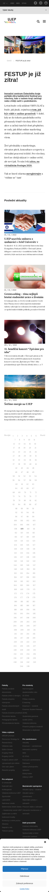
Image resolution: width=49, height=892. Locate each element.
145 (21, 565)
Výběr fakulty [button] (25, 10)
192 (15, 613)
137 (21, 557)
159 (34, 577)
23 (19, 452)
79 (19, 500)
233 (21, 654)
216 (15, 638)
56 (19, 480)
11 (34, 440)
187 (34, 605)
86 (30, 504)
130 (28, 549)
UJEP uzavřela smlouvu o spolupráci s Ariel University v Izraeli (21, 242)
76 (30, 496)
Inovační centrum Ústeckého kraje (22, 93)
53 (30, 476)
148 (15, 569)
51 (19, 476)
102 (28, 520)
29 (25, 456)
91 (33, 508)
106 (28, 525)
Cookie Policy (24, 889)
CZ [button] (5, 3)
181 (22, 601)
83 (14, 504)
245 (28, 666)
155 (34, 573)
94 (28, 512)
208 (15, 630)
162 (28, 581)
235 (34, 654)
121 (22, 541)
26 (36, 452)
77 (36, 496)
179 (34, 597)
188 (15, 610)
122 (28, 541)
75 (25, 496)
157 (21, 577)
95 (33, 512)
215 (34, 634)
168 (15, 589)
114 (28, 533)
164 (15, 585)
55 (14, 480)
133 (21, 553)
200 (15, 622)
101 (22, 520)
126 (28, 545)
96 (16, 517)
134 (28, 553)
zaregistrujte (33, 173)
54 (36, 476)
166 (28, 585)
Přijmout (24, 869)
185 (21, 605)
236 (15, 658)
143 (34, 561)
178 (28, 597)
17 (14, 448)
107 (34, 525)
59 (36, 480)
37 (14, 464)
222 (28, 642)
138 (28, 557)
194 (28, 613)
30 (30, 456)
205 (21, 626)
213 (21, 634)
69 (19, 492)
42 (16, 468)
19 (24, 448)
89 (22, 508)
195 (34, 613)
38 (19, 464)
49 (33, 472)
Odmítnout (24, 876)
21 (35, 448)
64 (16, 488)
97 (22, 517)
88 (16, 508)
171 (34, 589)
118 (28, 537)
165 (21, 585)
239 (34, 658)
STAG (24, 3)
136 (15, 557)
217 (21, 638)
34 (25, 460)
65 (22, 488)
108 (15, 529)
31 (36, 456)
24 (25, 452)
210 (28, 630)
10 (29, 440)
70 (25, 492)
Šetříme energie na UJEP (18, 404)
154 (28, 573)
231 (34, 650)
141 (22, 561)
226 (28, 646)
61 (22, 484)
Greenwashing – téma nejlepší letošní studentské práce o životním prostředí (23, 297)
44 (28, 468)
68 (14, 492)
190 (28, 610)
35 (30, 460)
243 (34, 662)
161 (22, 581)
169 (21, 589)
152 (15, 573)
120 (15, 541)
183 (34, 601)
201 (21, 622)
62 (27, 484)
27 (14, 456)
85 (25, 504)
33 (19, 460)
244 (21, 666)
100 (15, 520)
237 (21, 658)
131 (34, 549)
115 (34, 533)
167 (34, 585)
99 (33, 517)
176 (15, 597)
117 (22, 537)
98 (27, 517)
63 (33, 484)
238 (28, 658)
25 (30, 452)
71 (30, 492)
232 (15, 654)
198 (28, 618)
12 (14, 444)
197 (21, 618)
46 (16, 472)
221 (21, 642)
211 (34, 630)
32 (14, 460)
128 (15, 549)
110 (28, 529)
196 (15, 618)
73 (14, 496)
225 (21, 646)
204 (14, 626)
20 (30, 448)
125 (21, 545)
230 (28, 650)
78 (14, 500)
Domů (9, 61)
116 (16, 537)
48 (27, 472)
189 (21, 610)
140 (15, 561)
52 (24, 476)
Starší (42, 435)
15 (30, 444)
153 (21, 573)
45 (33, 468)
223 (34, 642)
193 (21, 613)
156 (15, 577)
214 (28, 634)
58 (30, 480)
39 (25, 464)
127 (34, 545)
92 (16, 512)
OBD (12, 3)
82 (36, 500)
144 (15, 565)
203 (34, 622)
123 (34, 541)
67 (33, 488)
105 (21, 525)
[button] (45, 842)
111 (34, 529)
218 (28, 638)
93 (22, 512)
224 (15, 646)
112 (16, 533)
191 (34, 610)
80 (25, 500)
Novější (7, 435)
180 (15, 601)
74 (19, 496)
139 (34, 557)
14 (24, 444)
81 (30, 500)
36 (36, 460)
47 (22, 472)
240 (15, 662)
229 (21, 650)
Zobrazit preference (24, 883)
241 (21, 662)
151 (34, 569)
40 (30, 464)
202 (28, 622)
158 (28, 577)
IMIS (18, 3)
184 (15, 605)
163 (34, 581)
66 (28, 488)
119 (33, 537)
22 (14, 452)
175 (34, 593)
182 (28, 601)
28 (19, 456)
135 (34, 553)
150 (28, 569)
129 (21, 549)
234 (28, 654)
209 (21, 630)
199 (34, 618)
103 (34, 520)
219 (34, 638)
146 (28, 565)
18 (19, 448)
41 (36, 464)
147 (34, 565)
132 (15, 553)
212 (15, 634)
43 (22, 468)
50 (14, 476)
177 (21, 597)
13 (19, 444)
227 (34, 646)
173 (21, 593)
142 (28, 561)
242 (28, 662)
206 (28, 626)
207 (34, 626)
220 (15, 642)
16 (35, 444)
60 (16, 484)
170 (28, 589)
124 (15, 545)
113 (22, 533)
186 (28, 605)
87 (36, 504)
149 (21, 569)
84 (19, 504)
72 (36, 492)
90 (28, 508)
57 (25, 480)
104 (15, 525)
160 (15, 581)
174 (28, 593)
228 (15, 650)
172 (15, 593)
